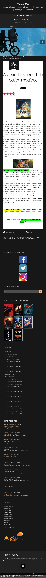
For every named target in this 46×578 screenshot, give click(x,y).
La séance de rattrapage (23, 19)
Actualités (8, 351)
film (13, 237)
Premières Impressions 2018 (14, 411)
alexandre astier (14, 238)
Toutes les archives (9, 527)
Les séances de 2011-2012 (14, 366)
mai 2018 (6, 522)
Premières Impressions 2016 (14, 409)
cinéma (9, 237)
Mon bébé (6, 449)
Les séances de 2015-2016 (14, 371)
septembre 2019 (8, 506)
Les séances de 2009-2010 (14, 364)
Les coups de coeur (10, 374)
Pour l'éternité (31, 26)
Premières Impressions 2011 (14, 396)
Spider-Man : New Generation (13, 58)
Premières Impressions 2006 (14, 384)
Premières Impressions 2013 (14, 401)
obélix (27, 238)
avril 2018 (7, 524)
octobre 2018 (8, 516)
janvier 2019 (8, 512)
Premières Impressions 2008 (14, 389)
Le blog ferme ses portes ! (11, 426)
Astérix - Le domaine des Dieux (15, 170)
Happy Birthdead (8, 487)
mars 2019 (7, 508)
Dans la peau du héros (23, 23)
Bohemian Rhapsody (8, 57)
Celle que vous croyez (10, 434)
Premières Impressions (23, 16)
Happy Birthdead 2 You (10, 479)
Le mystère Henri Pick (10, 441)
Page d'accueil (19, 57)
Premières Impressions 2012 (14, 399)
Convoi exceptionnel (9, 471)
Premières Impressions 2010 (14, 394)
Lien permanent (9, 232)
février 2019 (8, 510)
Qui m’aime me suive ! (10, 456)
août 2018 (7, 520)
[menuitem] (23, 15)
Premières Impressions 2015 (14, 406)
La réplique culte (14, 26)
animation (18, 237)
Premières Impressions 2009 (14, 391)
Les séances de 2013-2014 (14, 369)
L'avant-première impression (14, 381)
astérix (22, 238)
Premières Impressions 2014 (14, 404)
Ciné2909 (23, 4)
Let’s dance (7, 464)
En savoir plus (13, 576)
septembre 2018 (8, 518)
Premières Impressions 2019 (14, 414)
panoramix (32, 238)
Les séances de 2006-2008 (14, 361)
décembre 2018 (8, 514)
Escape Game (8, 494)
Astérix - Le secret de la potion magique (23, 77)
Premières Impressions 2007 (14, 386)
